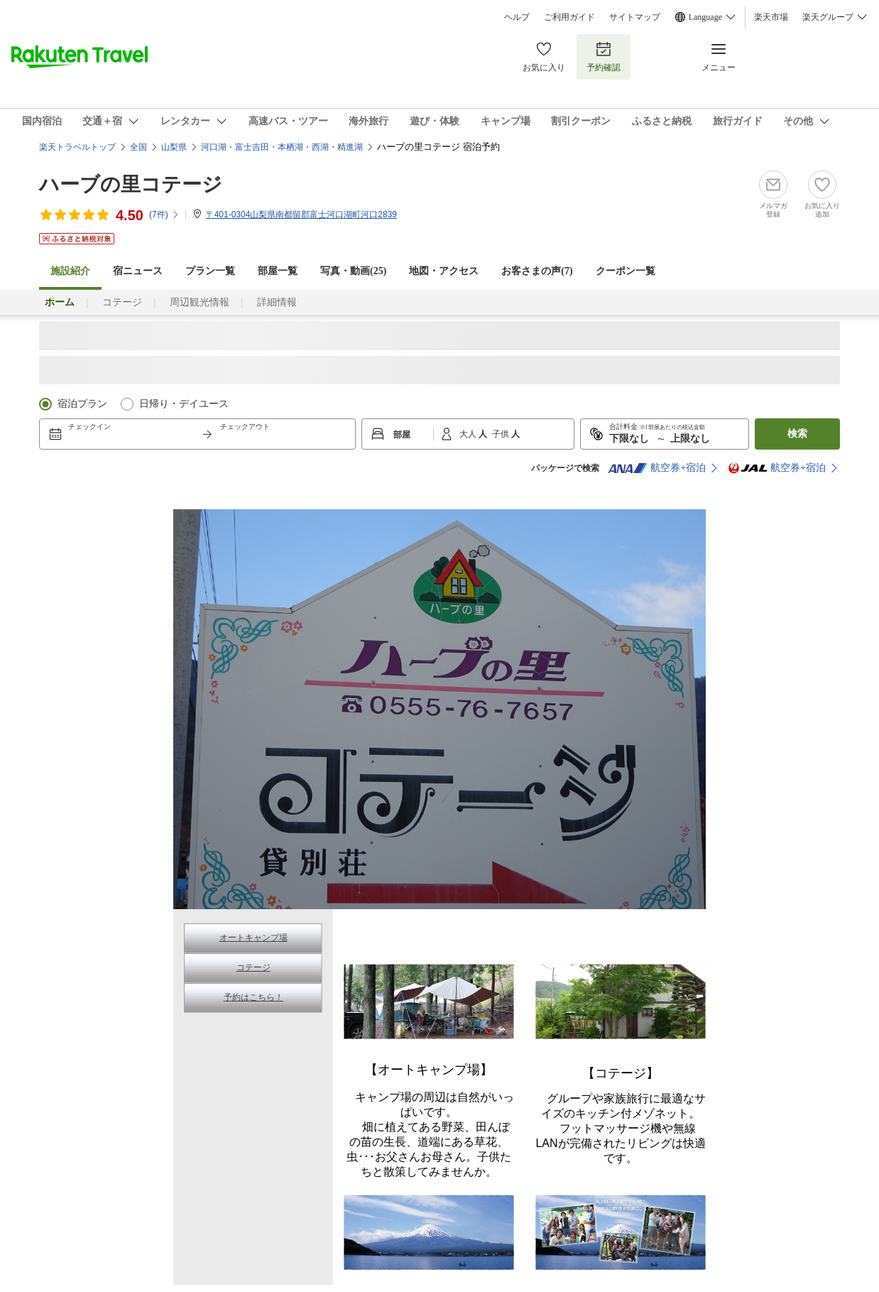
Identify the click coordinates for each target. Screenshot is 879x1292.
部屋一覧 (277, 271)
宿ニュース (138, 271)
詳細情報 (277, 302)
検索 (797, 433)
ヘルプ (517, 17)
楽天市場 (771, 17)
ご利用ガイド (569, 17)
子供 (501, 434)
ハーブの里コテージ (130, 184)
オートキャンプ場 (253, 938)
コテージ (122, 302)
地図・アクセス (444, 271)
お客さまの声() (536, 271)
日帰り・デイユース (184, 403)
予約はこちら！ (253, 997)
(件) (164, 214)
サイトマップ (634, 17)
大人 (469, 434)
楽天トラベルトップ (77, 147)
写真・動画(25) (353, 271)
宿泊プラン (82, 403)
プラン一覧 (210, 271)
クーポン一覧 (625, 271)
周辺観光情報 (199, 302)
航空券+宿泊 (657, 468)
